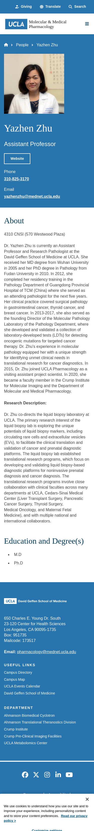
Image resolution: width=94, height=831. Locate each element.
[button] (50, 7)
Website (17, 159)
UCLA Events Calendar (22, 686)
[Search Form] (77, 7)
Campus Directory (18, 672)
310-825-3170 (16, 179)
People (22, 45)
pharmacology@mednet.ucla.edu (46, 652)
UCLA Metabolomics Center (25, 743)
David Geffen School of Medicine (29, 693)
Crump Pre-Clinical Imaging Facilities (33, 736)
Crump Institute (16, 729)
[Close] (87, 809)
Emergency (32, 794)
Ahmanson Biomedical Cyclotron (29, 715)
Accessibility (57, 794)
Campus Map (14, 679)
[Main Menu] (87, 24)
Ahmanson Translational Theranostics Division (40, 722)
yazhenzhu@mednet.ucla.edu (32, 196)
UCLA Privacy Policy (45, 803)
